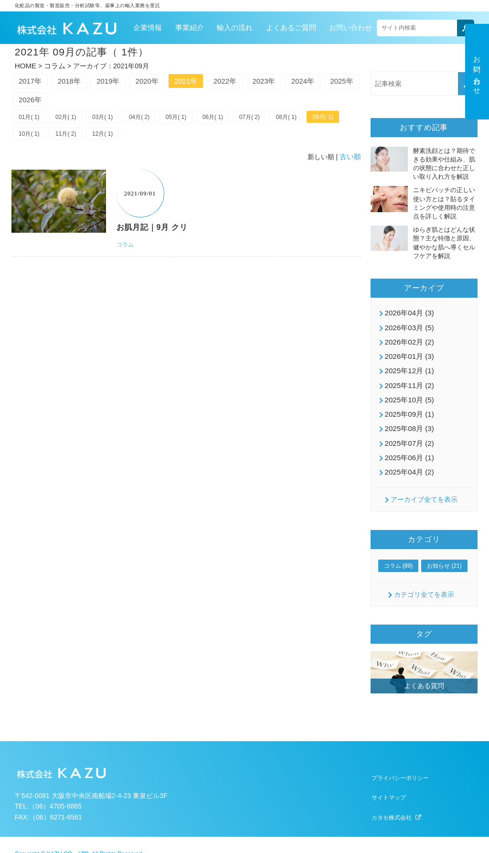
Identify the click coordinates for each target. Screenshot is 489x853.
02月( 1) (70, 119)
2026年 (76, 100)
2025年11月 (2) (408, 378)
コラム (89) (398, 553)
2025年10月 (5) (408, 391)
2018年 (76, 80)
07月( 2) (267, 119)
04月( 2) (148, 119)
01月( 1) (30, 119)
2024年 (336, 80)
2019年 (119, 80)
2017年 (32, 80)
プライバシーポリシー (400, 766)
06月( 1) (228, 119)
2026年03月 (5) (408, 323)
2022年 (249, 80)
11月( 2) (109, 136)
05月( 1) (188, 119)
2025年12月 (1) (408, 364)
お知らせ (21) (444, 553)
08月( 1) (307, 119)
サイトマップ (389, 786)
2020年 (162, 80)
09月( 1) (30, 136)
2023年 (293, 80)
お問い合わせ (350, 26)
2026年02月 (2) (408, 337)
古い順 (351, 159)
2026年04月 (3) (408, 310)
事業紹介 (189, 26)
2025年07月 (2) (408, 432)
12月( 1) (148, 136)
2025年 (32, 100)
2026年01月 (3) (408, 351)
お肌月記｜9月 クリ (154, 230)
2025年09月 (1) (408, 405)
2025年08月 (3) (408, 418)
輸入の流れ (235, 26)
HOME (25, 64)
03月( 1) (109, 119)
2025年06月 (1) (408, 446)
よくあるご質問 (291, 26)
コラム (53, 64)
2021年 (206, 80)
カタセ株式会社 (392, 806)
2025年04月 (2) (408, 459)
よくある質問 (424, 672)
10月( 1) (70, 136)
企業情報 (147, 26)
